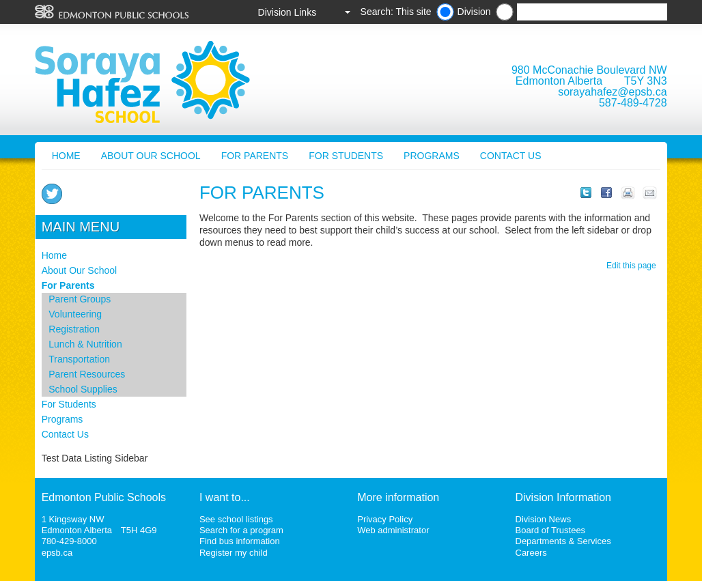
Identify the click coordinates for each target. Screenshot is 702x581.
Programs (432, 155)
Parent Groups (79, 299)
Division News (544, 519)
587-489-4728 (633, 103)
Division (474, 11)
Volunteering (75, 314)
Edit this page (633, 265)
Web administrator (393, 530)
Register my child (233, 553)
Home (66, 155)
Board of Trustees (551, 530)
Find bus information (239, 541)
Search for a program (241, 530)
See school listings (236, 519)
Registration (74, 329)
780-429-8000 (69, 541)
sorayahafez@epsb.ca (612, 92)
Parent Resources (86, 374)
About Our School (151, 155)
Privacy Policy (384, 519)
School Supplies (82, 389)
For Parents (255, 155)
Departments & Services (563, 541)
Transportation (79, 359)
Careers (531, 553)
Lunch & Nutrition (85, 344)
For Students (346, 155)
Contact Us (511, 155)
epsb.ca (57, 553)
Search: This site (396, 11)
